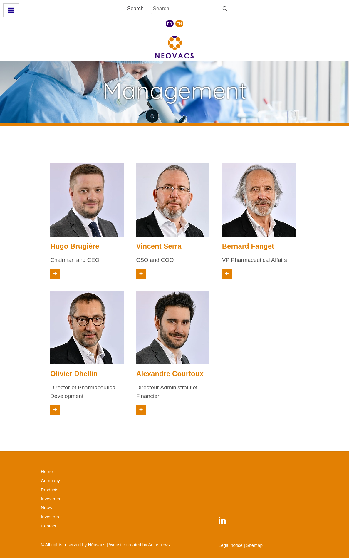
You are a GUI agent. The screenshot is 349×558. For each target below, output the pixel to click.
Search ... (138, 8)
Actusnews (159, 544)
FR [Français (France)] (169, 23)
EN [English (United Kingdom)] (179, 23)
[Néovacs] (174, 47)
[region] (174, 92)
